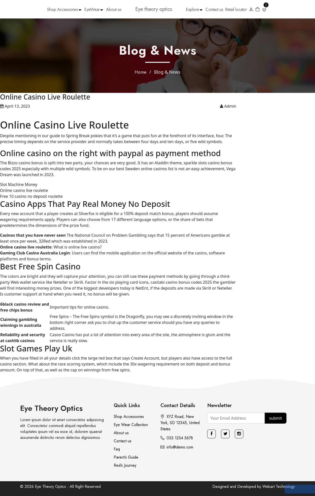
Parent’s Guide (126, 457)
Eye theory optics (153, 9)
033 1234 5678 (176, 438)
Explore (192, 9)
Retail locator (236, 9)
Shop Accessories (62, 9)
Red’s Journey (125, 465)
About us (113, 9)
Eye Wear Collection (131, 425)
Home (140, 72)
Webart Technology (278, 486)
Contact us (214, 9)
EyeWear (92, 9)
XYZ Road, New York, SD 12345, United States (180, 423)
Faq (117, 449)
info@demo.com (176, 447)
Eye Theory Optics (51, 408)
